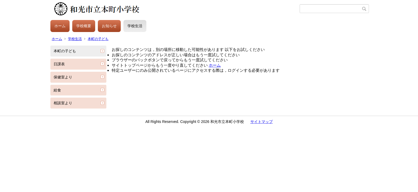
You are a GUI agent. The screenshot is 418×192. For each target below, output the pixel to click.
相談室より (63, 103)
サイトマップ (261, 121)
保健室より (63, 77)
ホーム (60, 26)
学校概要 (83, 26)
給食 (57, 90)
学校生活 (134, 26)
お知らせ (109, 26)
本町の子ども (98, 39)
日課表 (59, 64)
